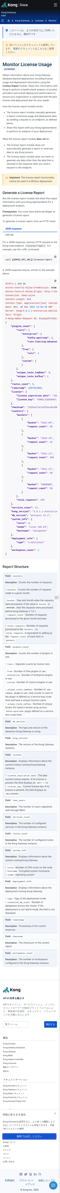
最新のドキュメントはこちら (28, 48)
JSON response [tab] (13, 228)
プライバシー (26, 1180)
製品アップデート (10, 1067)
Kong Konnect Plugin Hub (14, 1101)
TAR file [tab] (9, 234)
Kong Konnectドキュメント (15, 1086)
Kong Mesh (8, 1055)
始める (6, 1071)
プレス (6, 1154)
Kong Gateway (22, 20)
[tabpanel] (30, 400)
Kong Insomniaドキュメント (15, 1097)
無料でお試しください (29, 1136)
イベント (7, 1158)
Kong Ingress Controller (13, 1059)
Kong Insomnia (9, 1063)
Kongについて (9, 1142)
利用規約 (10, 1180)
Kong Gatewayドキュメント (15, 1089)
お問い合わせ (9, 1162)
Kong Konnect (9, 1044)
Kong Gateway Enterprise (14, 1047)
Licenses (39, 20)
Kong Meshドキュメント (13, 1093)
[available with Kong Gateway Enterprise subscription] (30, 69)
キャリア (7, 1150)
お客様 (6, 1146)
